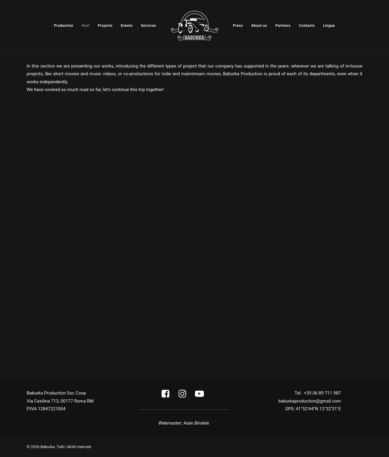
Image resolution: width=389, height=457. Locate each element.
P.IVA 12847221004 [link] (46, 408)
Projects (105, 26)
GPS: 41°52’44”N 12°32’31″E (313, 408)
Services (148, 26)
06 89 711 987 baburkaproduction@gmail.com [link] (309, 400)
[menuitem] (63, 25)
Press (238, 26)
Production (63, 26)
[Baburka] (194, 25)
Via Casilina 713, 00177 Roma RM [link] (60, 401)
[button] (165, 396)
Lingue (329, 26)
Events (127, 26)
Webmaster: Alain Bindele (183, 423)
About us (259, 26)
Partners (282, 26)
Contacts (307, 26)
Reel (85, 26)
